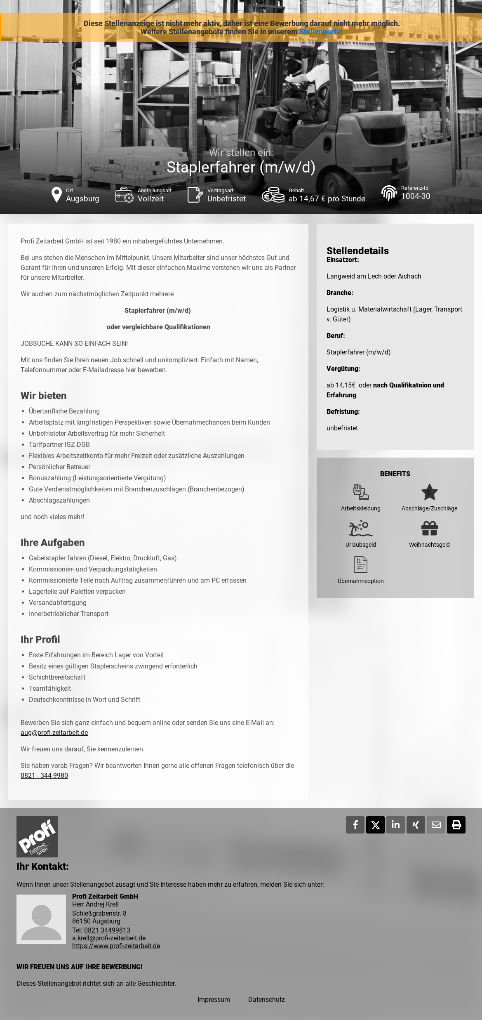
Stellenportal (321, 32)
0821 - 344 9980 (44, 775)
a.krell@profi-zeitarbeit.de (109, 938)
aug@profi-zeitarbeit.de (54, 733)
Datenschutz (266, 999)
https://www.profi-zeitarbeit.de (116, 946)
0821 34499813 (107, 930)
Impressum (214, 999)
